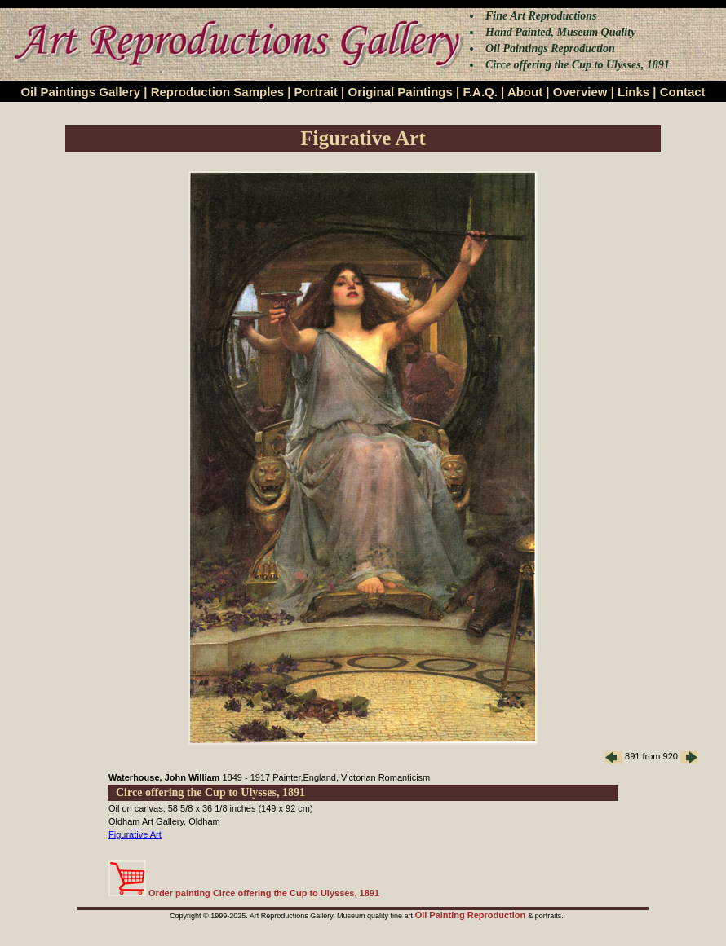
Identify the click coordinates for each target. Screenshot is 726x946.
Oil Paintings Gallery (80, 92)
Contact (683, 92)
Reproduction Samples (217, 92)
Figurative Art (135, 834)
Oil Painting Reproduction (472, 915)
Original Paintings (400, 92)
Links (633, 92)
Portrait (316, 92)
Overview (580, 92)
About (524, 92)
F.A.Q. (480, 92)
